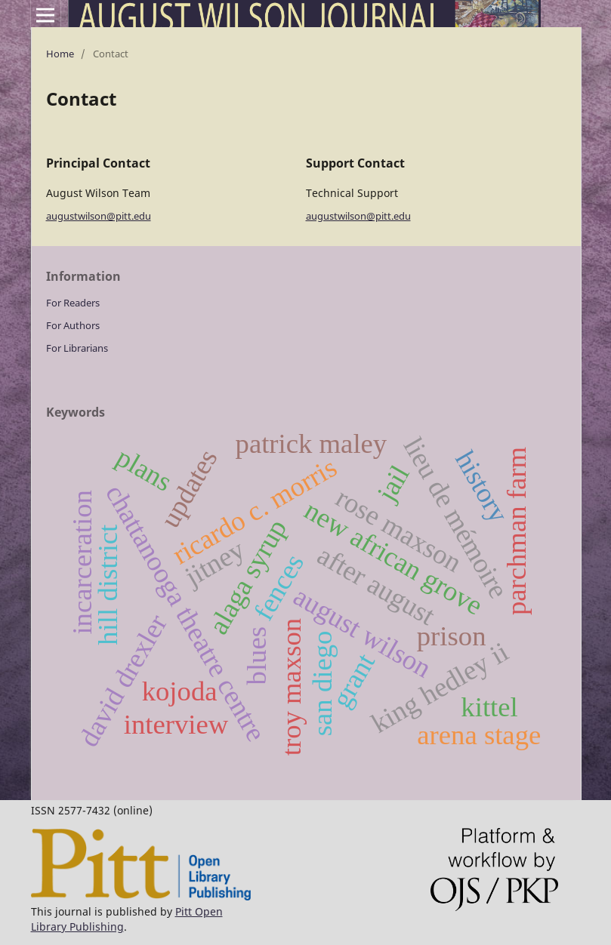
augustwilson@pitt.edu (98, 216)
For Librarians (77, 348)
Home (60, 53)
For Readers (73, 302)
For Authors (73, 325)
